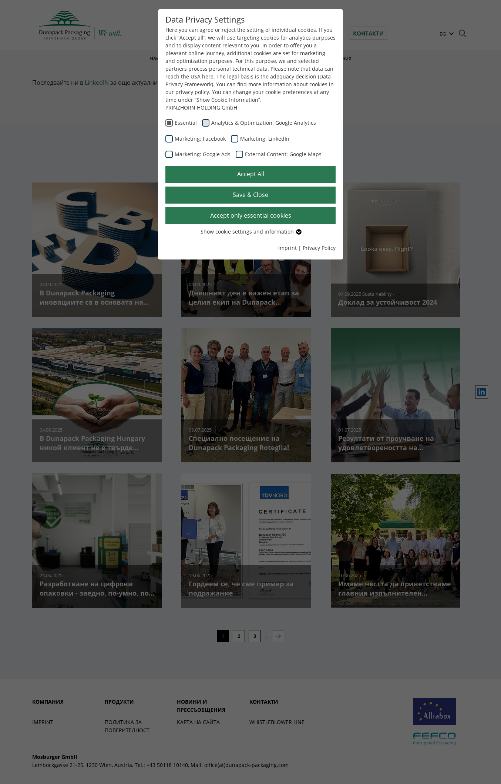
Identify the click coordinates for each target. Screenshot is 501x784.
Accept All (250, 174)
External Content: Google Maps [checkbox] (283, 154)
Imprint (287, 247)
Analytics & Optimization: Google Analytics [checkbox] (263, 122)
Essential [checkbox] (186, 122)
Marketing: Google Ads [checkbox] (203, 154)
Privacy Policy (319, 247)
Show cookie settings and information (251, 231)
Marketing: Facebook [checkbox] (200, 138)
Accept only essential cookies (250, 215)
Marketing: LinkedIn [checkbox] (264, 138)
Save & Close (250, 195)
